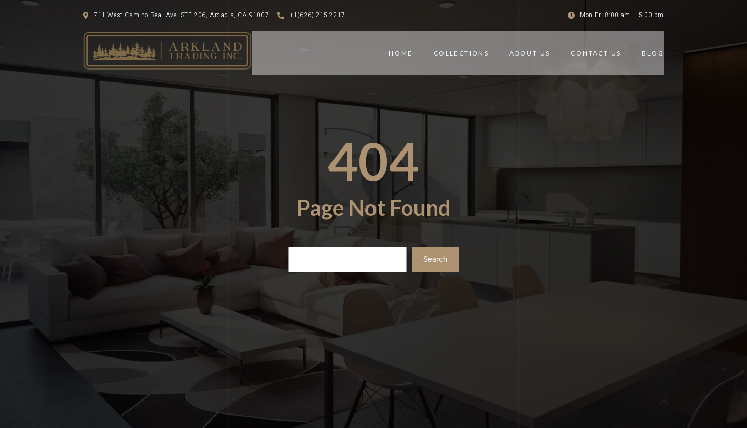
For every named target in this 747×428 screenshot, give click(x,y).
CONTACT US (596, 53)
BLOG (653, 53)
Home (401, 53)
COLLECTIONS (461, 53)
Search (435, 259)
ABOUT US (529, 53)
